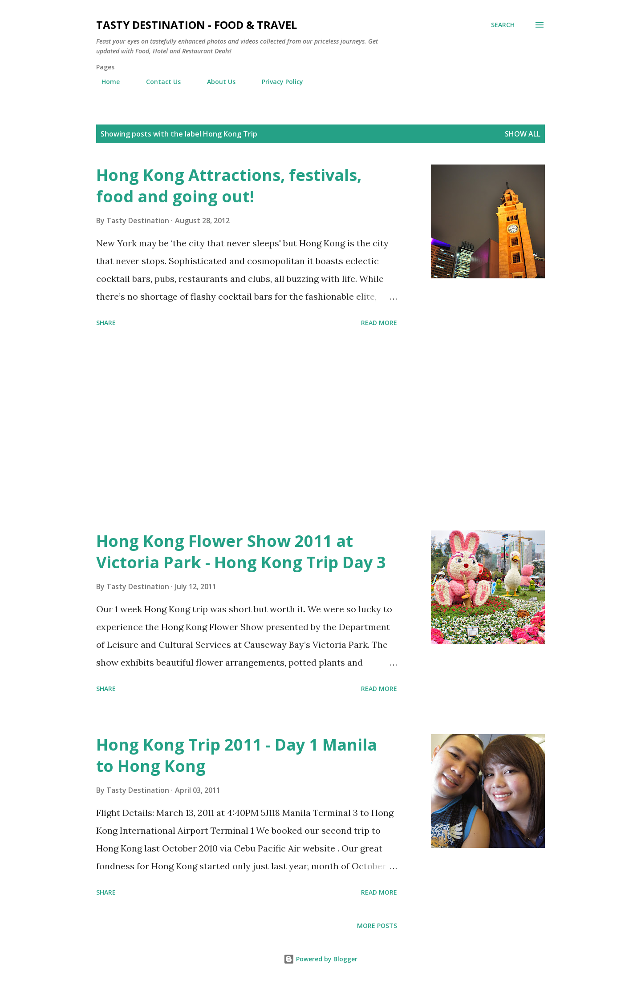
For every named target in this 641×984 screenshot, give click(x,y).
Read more (379, 322)
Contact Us (158, 81)
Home (105, 81)
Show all (522, 134)
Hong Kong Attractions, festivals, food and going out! (228, 185)
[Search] (503, 25)
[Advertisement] (246, 430)
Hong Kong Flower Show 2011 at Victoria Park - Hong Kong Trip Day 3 (241, 551)
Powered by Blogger (320, 959)
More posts (377, 925)
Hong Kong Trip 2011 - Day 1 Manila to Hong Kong (236, 755)
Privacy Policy (277, 81)
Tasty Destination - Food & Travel (196, 24)
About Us (216, 81)
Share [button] (106, 322)
